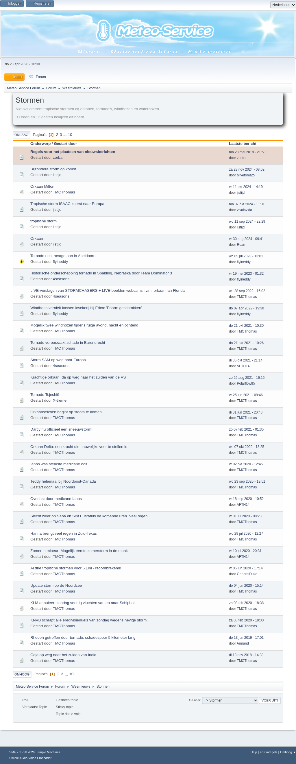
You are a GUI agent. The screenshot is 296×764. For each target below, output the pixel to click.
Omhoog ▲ (288, 752)
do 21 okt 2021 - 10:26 (246, 343)
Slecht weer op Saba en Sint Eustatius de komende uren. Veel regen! (89, 516)
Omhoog (21, 674)
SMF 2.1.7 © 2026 (22, 752)
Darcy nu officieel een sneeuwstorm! (61, 429)
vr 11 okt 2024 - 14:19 (246, 187)
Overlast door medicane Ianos (56, 499)
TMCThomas (64, 192)
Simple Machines (48, 752)
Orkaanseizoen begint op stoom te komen (66, 412)
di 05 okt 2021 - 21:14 (245, 360)
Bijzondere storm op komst (53, 169)
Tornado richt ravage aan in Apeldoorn (62, 256)
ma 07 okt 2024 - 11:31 (246, 204)
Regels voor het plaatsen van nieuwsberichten (72, 152)
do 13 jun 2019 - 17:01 (246, 638)
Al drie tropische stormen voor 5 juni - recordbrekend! (75, 568)
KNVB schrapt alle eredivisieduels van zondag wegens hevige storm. (89, 620)
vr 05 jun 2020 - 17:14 (246, 568)
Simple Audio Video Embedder (30, 758)
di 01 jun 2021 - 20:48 (245, 412)
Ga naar (194, 700)
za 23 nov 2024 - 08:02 (246, 169)
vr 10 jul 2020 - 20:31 (245, 551)
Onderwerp (40, 143)
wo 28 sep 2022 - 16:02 (247, 291)
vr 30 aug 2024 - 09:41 (246, 239)
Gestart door (65, 143)
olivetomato (246, 175)
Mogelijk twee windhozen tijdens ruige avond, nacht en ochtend (84, 325)
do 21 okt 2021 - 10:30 (246, 326)
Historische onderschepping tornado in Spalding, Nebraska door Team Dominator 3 (101, 273)
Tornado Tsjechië (44, 394)
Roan (241, 245)
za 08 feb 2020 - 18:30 (246, 620)
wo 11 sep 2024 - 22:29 (247, 221)
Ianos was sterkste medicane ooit (58, 464)
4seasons (61, 279)
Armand (243, 643)
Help (254, 752)
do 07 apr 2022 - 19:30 (246, 308)
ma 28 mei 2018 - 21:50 (247, 152)
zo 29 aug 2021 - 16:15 (246, 378)
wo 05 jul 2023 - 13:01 (246, 256)
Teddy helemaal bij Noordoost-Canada (63, 481)
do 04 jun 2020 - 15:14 (246, 586)
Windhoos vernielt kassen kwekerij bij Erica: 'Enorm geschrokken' (86, 308)
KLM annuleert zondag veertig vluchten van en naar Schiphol (82, 603)
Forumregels (269, 752)
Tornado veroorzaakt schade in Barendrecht (67, 342)
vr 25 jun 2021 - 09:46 (246, 395)
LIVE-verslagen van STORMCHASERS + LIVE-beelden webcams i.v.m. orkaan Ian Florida (107, 290)
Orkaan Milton (42, 186)
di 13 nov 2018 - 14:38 (246, 655)
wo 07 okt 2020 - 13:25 (246, 447)
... (65, 134)
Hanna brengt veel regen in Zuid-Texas (63, 533)
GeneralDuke (247, 574)
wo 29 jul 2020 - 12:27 (246, 534)
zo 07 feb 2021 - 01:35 (246, 429)
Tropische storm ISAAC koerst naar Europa (67, 204)
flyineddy (60, 261)
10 (70, 134)
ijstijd (57, 175)
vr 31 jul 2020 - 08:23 (245, 516)
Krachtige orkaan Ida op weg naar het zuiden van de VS (78, 377)
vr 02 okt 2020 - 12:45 (246, 464)
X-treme (59, 400)
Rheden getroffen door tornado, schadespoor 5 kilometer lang (83, 637)
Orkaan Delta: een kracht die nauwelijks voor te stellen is (78, 446)
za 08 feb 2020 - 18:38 (246, 603)
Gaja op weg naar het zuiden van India (63, 655)
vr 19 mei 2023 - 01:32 (246, 274)
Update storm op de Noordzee (56, 585)
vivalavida (244, 210)
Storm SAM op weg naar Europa (58, 360)
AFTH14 (243, 366)
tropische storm (43, 221)
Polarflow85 (246, 383)
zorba (57, 157)
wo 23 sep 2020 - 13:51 (247, 481)
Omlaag (21, 134)
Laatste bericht (245, 143)
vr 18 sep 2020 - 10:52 (246, 499)
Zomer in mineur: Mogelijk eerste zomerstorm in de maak (79, 551)
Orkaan (36, 238)
